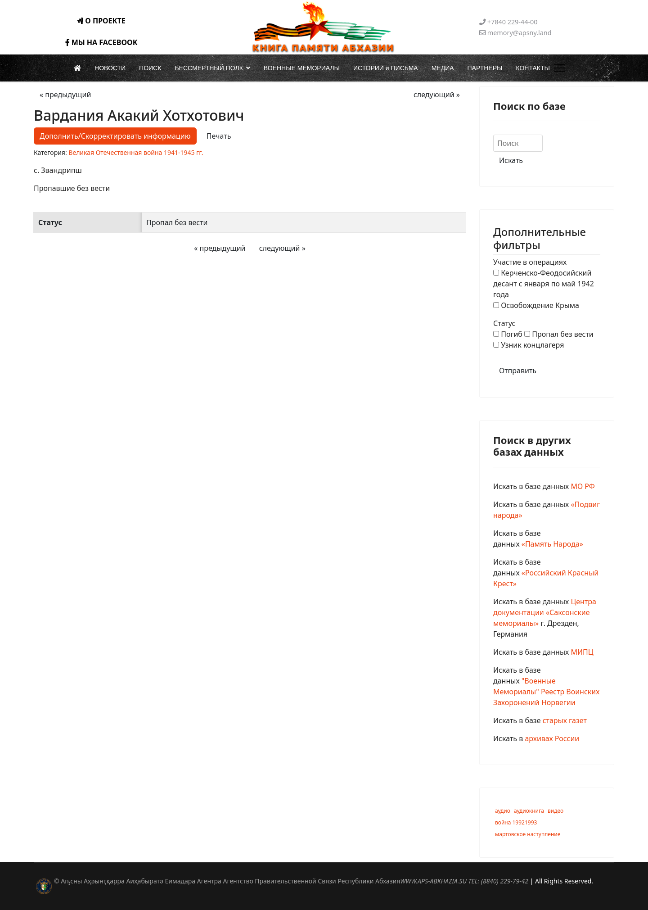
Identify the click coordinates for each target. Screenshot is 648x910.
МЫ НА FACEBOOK (101, 42)
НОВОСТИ (110, 68)
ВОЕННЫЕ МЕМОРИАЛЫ (302, 68)
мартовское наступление (527, 834)
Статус (504, 323)
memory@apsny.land (519, 32)
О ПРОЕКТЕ (101, 21)
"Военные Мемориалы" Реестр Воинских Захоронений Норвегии (546, 691)
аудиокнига (529, 811)
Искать (511, 160)
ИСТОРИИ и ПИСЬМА (385, 68)
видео (555, 811)
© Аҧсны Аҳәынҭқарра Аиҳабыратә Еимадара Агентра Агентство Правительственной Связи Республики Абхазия (291, 881)
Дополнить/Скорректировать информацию (115, 136)
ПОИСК (150, 68)
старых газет (565, 720)
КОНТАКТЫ (533, 68)
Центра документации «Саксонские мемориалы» (544, 612)
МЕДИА (443, 68)
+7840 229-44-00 (512, 22)
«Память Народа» (552, 544)
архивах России (552, 738)
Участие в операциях (530, 262)
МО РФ (582, 486)
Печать (219, 136)
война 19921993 (516, 822)
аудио (502, 811)
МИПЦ (582, 652)
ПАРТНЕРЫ (485, 68)
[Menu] (557, 67)
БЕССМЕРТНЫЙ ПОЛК (209, 68)
